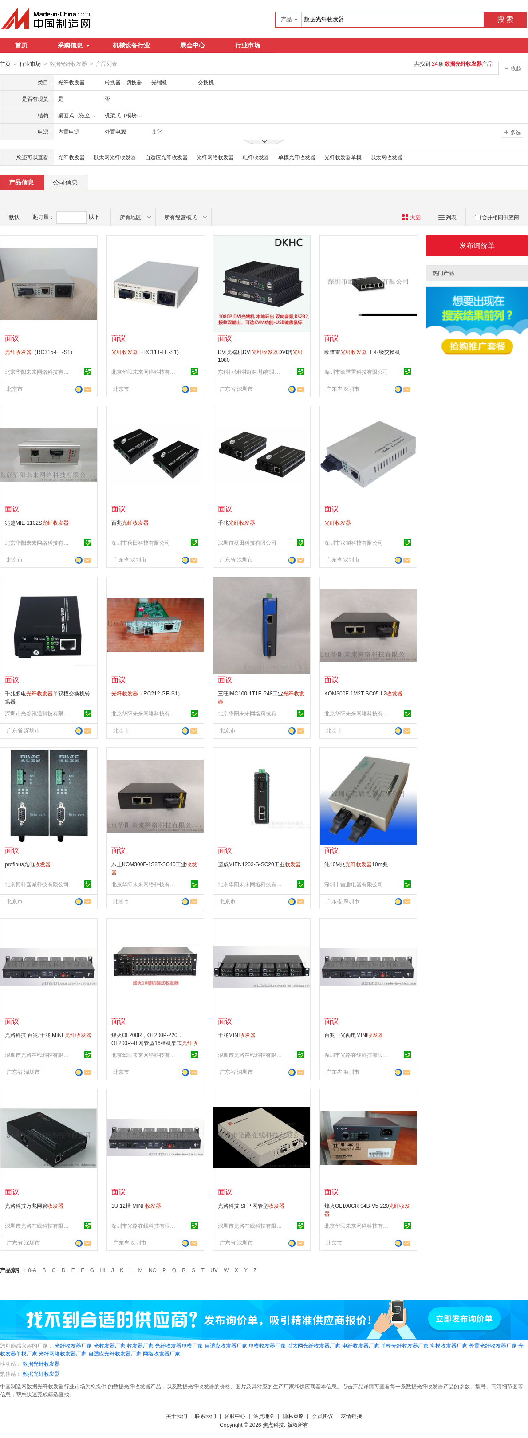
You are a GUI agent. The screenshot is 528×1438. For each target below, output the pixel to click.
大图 (411, 217)
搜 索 (505, 19)
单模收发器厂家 (267, 1345)
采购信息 (74, 45)
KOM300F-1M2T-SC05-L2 (363, 693)
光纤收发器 (71, 157)
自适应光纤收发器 (166, 157)
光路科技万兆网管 (34, 1205)
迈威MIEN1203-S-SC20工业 (259, 864)
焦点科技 (273, 1425)
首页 (21, 45)
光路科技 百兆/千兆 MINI (48, 1035)
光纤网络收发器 (215, 157)
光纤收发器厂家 (73, 1345)
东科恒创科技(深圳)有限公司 (251, 372)
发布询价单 (477, 245)
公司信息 (65, 181)
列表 (447, 217)
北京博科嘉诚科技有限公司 (37, 884)
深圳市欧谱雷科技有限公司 (356, 372)
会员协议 (322, 1416)
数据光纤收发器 (41, 1363)
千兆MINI (237, 1035)
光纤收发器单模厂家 (179, 1345)
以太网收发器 (386, 157)
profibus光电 (28, 864)
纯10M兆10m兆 (356, 864)
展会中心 (192, 45)
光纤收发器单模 (343, 157)
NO (153, 1270)
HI (103, 1270)
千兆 (236, 522)
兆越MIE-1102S (37, 522)
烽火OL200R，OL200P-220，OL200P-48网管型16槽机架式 (154, 1043)
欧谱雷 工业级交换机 (362, 352)
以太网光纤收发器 (115, 157)
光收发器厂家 (110, 1345)
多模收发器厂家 (448, 1345)
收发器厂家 (140, 1345)
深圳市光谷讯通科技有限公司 (38, 713)
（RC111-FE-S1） (146, 352)
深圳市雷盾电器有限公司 (353, 884)
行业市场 (247, 45)
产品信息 (21, 181)
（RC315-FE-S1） (40, 352)
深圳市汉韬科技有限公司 (353, 542)
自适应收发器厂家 (226, 1345)
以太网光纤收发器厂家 (313, 1345)
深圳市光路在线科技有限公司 (38, 1055)
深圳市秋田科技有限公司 (140, 542)
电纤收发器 (256, 157)
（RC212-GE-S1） (147, 693)
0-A (32, 1270)
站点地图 (264, 1416)
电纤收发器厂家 (360, 1345)
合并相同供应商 (497, 217)
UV (214, 1270)
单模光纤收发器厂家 (405, 1345)
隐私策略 (293, 1416)
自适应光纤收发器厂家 (115, 1353)
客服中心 (234, 1416)
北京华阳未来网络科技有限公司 (38, 372)
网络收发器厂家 (161, 1353)
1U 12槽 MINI (136, 1205)
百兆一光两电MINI (353, 1035)
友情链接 (351, 1416)
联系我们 (205, 1416)
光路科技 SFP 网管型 (251, 1205)
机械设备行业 (131, 45)
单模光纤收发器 (296, 157)
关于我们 (176, 1416)
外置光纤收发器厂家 (493, 1345)
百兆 (130, 522)
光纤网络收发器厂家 (63, 1353)
